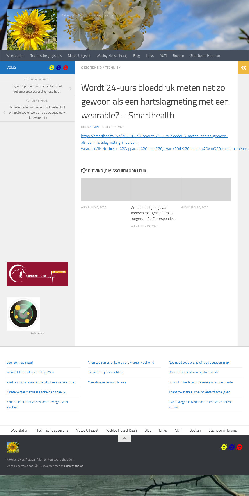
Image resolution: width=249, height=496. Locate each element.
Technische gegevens (46, 56)
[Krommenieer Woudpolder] (58, 67)
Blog (136, 56)
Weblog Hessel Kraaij (112, 56)
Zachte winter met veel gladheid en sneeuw (36, 392)
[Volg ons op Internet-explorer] (65, 67)
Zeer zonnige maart (20, 362)
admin (94, 127)
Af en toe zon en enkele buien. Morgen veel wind (121, 362)
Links (150, 56)
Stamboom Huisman (205, 56)
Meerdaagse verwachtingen (107, 382)
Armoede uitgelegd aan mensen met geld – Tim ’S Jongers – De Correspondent (153, 213)
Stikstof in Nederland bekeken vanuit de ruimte (201, 382)
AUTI (163, 56)
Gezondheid (91, 68)
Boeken (178, 56)
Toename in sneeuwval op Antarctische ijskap (199, 392)
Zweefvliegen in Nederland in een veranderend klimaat (201, 404)
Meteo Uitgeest (79, 56)
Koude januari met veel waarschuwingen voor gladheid (37, 404)
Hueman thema (73, 465)
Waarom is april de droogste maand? (194, 372)
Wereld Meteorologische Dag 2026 (30, 372)
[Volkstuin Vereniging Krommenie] (51, 67)
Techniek (112, 68)
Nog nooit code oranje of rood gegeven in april (200, 362)
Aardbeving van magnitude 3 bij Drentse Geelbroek (41, 382)
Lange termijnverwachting (105, 372)
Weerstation (15, 56)
